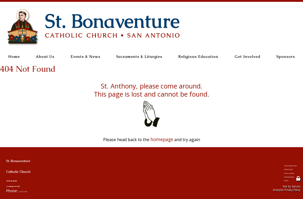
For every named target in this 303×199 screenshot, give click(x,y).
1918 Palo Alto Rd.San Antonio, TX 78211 (27, 182)
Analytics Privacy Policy (286, 189)
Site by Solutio (291, 186)
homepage (161, 139)
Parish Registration (276, 159)
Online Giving (270, 166)
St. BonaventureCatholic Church (45, 163)
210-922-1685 (31, 190)
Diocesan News (272, 172)
